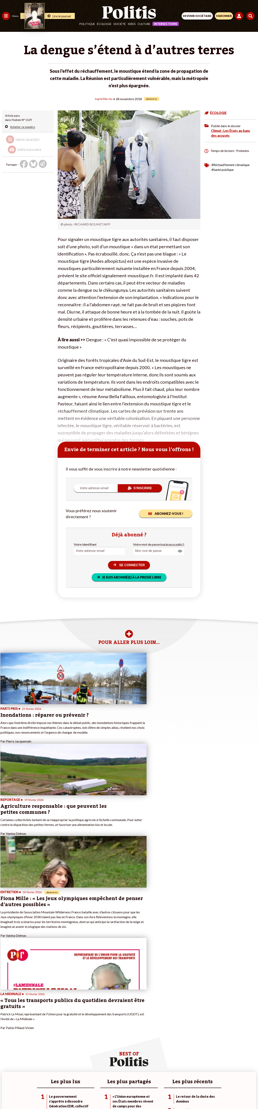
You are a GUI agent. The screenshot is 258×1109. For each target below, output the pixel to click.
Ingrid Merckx (104, 99)
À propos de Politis (46, 1040)
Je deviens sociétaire (47, 1023)
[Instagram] (114, 1095)
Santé (20, 1027)
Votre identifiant (85, 544)
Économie (23, 1018)
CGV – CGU (129, 1081)
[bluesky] (89, 1095)
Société (119, 24)
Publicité (192, 1081)
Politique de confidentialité (162, 1081)
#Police (70, 1018)
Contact (45, 1081)
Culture (144, 24)
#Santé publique (222, 169)
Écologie (104, 24)
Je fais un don (42, 1018)
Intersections (165, 24)
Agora (6, 1014)
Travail (21, 1014)
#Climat (71, 1014)
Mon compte (42, 1044)
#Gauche (71, 1023)
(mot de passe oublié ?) (172, 544)
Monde (6, 1040)
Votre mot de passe (146, 544)
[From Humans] (127, 1095)
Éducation (23, 1023)
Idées (132, 24)
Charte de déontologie (100, 1081)
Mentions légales (68, 1081)
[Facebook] (76, 1095)
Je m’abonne (42, 1027)
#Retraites (72, 1027)
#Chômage (73, 1031)
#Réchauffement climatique (230, 164)
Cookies (209, 1081)
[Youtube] (101, 1095)
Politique (87, 24)
